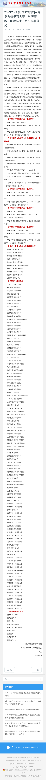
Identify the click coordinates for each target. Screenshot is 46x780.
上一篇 (9, 670)
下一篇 (36, 670)
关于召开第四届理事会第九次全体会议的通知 (22, 709)
